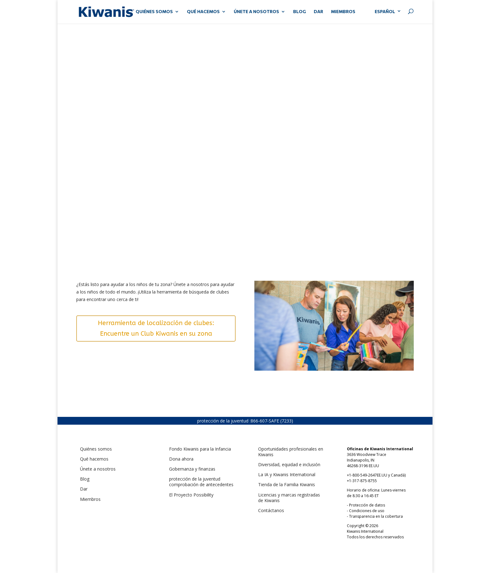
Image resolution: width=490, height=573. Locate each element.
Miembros (90, 499)
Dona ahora (181, 459)
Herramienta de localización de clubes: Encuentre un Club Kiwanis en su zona (156, 328)
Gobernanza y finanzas (192, 469)
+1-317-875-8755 (362, 480)
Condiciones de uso (366, 510)
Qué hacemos (94, 459)
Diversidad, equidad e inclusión (289, 464)
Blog (299, 11)
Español (385, 11)
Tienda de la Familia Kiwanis (286, 484)
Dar (84, 489)
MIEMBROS (343, 11)
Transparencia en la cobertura (376, 516)
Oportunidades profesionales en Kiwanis (290, 451)
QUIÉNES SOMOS (154, 11)
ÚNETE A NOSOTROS (256, 11)
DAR (318, 11)
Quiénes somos (96, 449)
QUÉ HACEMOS (203, 11)
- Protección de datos (366, 505)
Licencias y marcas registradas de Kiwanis (289, 497)
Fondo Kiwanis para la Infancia (200, 449)
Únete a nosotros (98, 469)
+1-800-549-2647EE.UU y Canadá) (376, 475)
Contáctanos (271, 510)
